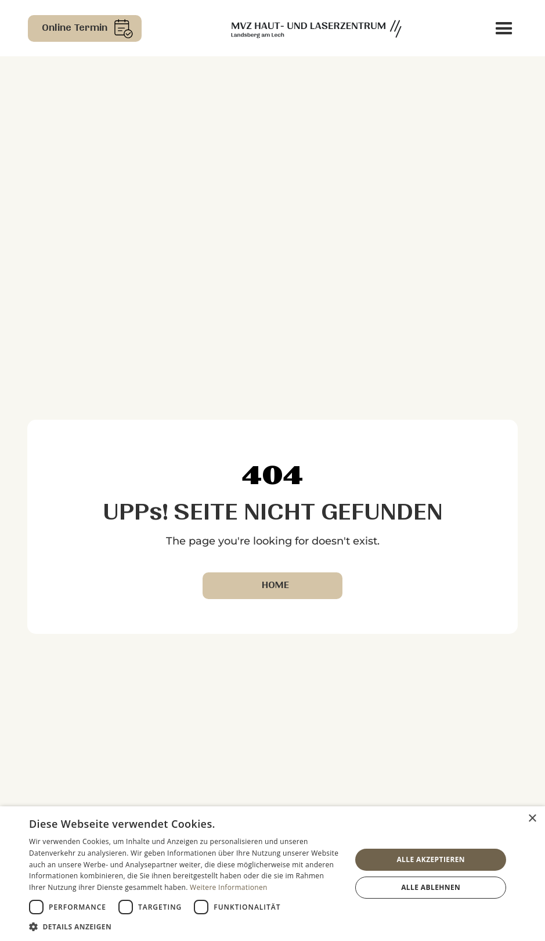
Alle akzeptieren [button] (430, 859)
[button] (504, 29)
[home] (316, 28)
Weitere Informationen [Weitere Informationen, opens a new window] (229, 887)
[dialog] (272, 873)
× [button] (532, 818)
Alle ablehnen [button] (430, 887)
